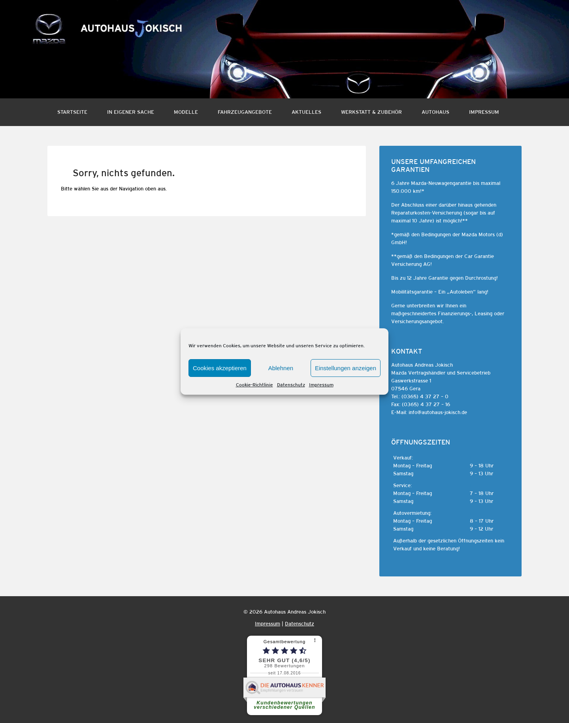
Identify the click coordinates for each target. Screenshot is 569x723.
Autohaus (435, 112)
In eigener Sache (130, 112)
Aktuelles (306, 112)
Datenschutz (291, 385)
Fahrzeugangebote (245, 112)
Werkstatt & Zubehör (371, 112)
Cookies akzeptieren (220, 368)
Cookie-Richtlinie (254, 385)
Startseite (72, 112)
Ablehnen (280, 368)
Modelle (186, 112)
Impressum (321, 385)
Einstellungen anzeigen (345, 368)
